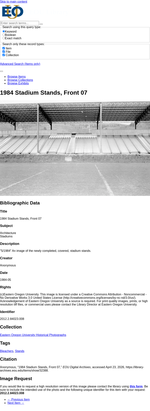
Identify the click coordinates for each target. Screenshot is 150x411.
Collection (12, 55)
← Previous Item (19, 399)
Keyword (9, 31)
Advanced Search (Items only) (20, 63)
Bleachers (6, 351)
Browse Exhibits (18, 83)
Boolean (9, 34)
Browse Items (17, 76)
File (8, 51)
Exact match (11, 38)
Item (8, 48)
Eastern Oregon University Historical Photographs (33, 335)
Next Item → (16, 402)
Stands (19, 351)
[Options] (41, 24)
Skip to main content (13, 1)
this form (136, 386)
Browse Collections (20, 80)
